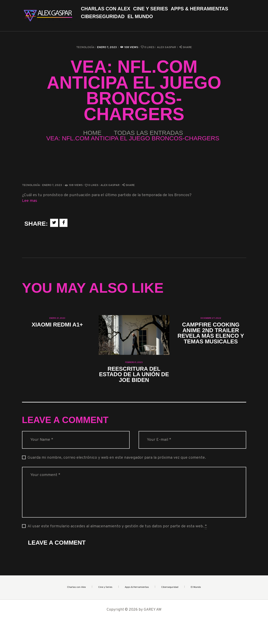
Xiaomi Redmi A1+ (57, 324)
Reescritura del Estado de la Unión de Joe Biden (134, 374)
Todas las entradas (148, 132)
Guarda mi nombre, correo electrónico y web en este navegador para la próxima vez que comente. (117, 457)
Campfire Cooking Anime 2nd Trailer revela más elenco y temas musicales (211, 333)
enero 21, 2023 (57, 318)
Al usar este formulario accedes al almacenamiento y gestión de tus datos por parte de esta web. (117, 526)
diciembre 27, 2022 (211, 318)
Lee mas (29, 200)
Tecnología (85, 47)
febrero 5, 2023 (134, 362)
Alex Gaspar (166, 47)
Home (92, 133)
